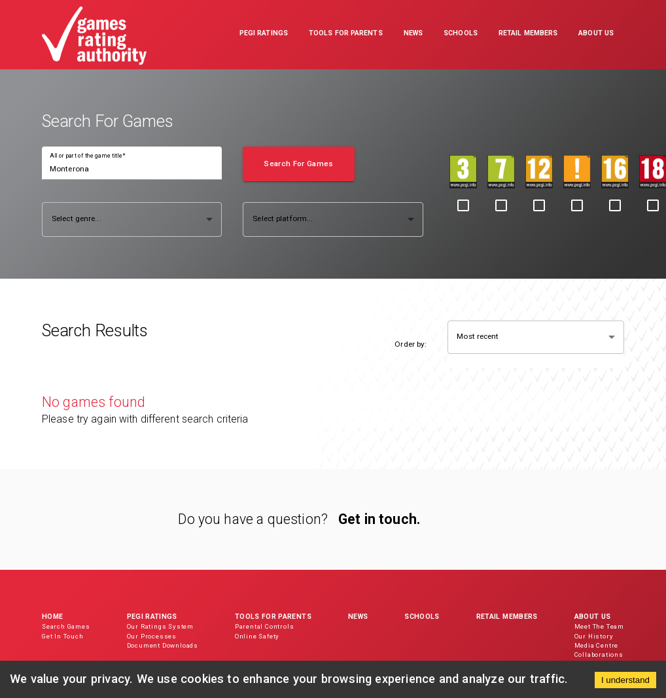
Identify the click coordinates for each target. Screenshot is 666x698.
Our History (594, 636)
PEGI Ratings (152, 616)
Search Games (66, 626)
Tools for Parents (273, 616)
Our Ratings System (160, 626)
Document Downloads (162, 645)
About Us (592, 616)
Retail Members (507, 616)
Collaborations (598, 654)
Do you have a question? (253, 519)
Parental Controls (264, 626)
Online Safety (257, 636)
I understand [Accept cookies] (625, 680)
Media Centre (596, 645)
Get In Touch (63, 636)
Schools (421, 616)
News (358, 616)
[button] (263, 34)
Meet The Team (599, 626)
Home (52, 616)
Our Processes (152, 636)
